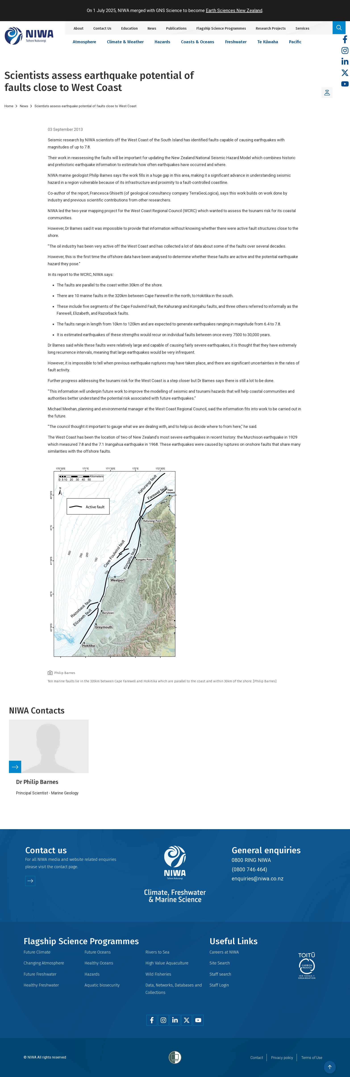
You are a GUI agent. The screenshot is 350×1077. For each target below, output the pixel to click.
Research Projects (271, 28)
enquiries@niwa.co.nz (257, 879)
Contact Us (102, 28)
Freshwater (236, 41)
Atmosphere (84, 41)
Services (302, 28)
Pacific (295, 41)
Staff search (220, 974)
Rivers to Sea (157, 952)
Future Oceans (98, 952)
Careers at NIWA (224, 952)
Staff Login (219, 985)
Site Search (220, 963)
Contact (256, 1058)
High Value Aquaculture (167, 963)
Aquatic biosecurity (102, 985)
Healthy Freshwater (41, 985)
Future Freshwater (40, 974)
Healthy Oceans (99, 963)
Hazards (162, 41)
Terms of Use (311, 1058)
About (78, 28)
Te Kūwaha (267, 41)
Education (129, 28)
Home (8, 106)
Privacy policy (282, 1058)
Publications (176, 28)
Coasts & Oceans (197, 41)
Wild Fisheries (158, 974)
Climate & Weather (125, 41)
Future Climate (37, 952)
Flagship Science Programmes (221, 28)
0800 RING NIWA (251, 860)
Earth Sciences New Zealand (234, 10)
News (152, 28)
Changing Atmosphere (44, 963)
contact (60, 866)
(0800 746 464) (249, 869)
